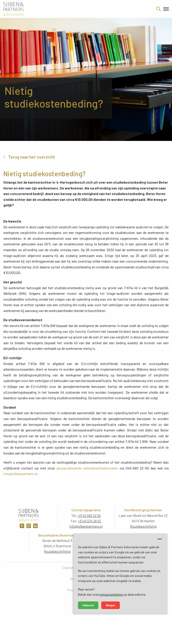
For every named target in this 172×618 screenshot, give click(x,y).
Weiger (110, 605)
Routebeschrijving (143, 526)
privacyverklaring (111, 594)
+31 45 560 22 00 (89, 516)
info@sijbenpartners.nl (20, 473)
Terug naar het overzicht (31, 156)
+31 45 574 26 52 (89, 521)
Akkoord (88, 605)
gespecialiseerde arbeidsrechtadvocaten (87, 468)
